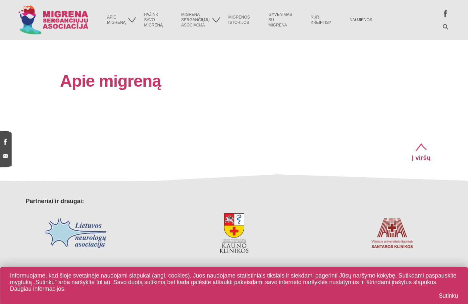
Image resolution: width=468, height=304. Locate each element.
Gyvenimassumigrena (280, 19)
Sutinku (448, 295)
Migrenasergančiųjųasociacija (200, 19)
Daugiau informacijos (37, 288)
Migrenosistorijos (239, 20)
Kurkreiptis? (321, 20)
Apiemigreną (121, 20)
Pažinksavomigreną (153, 19)
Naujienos (360, 20)
